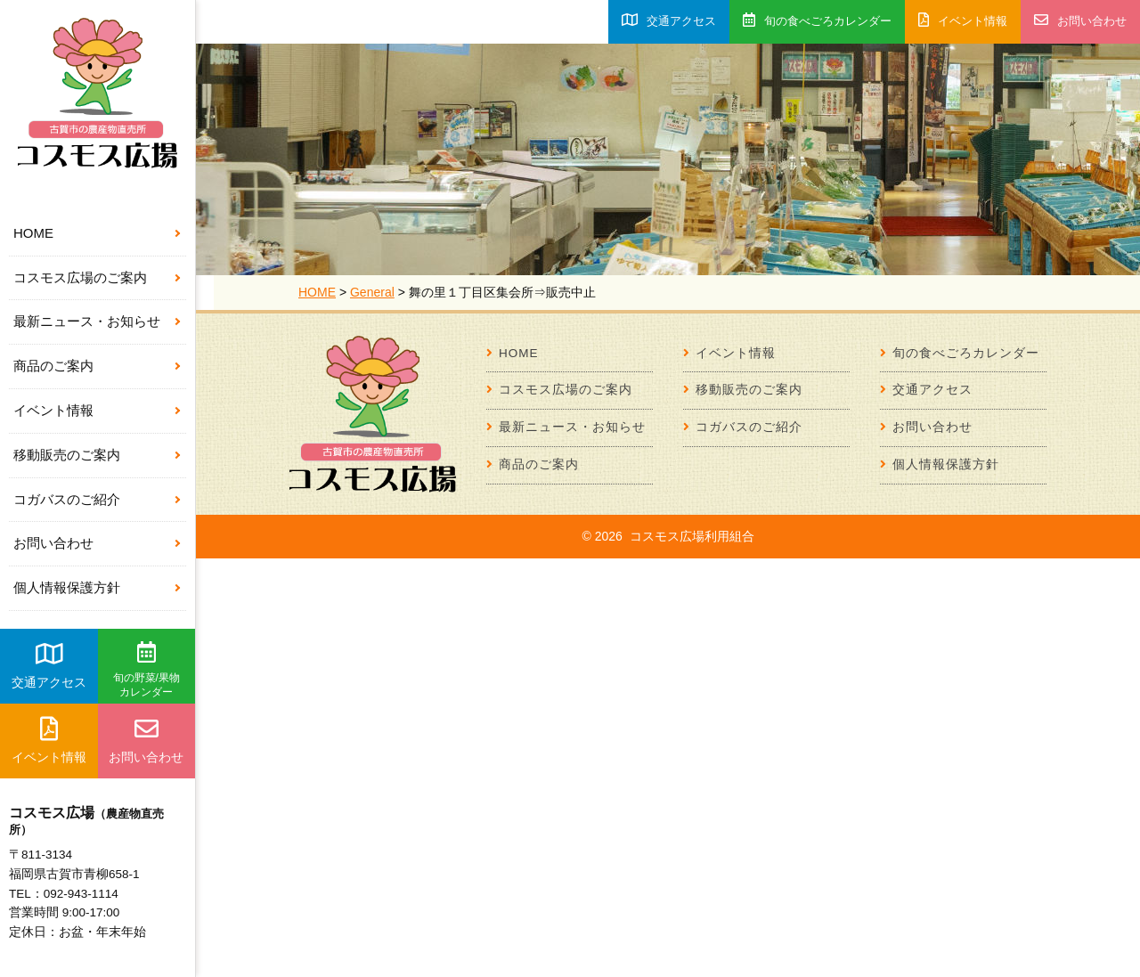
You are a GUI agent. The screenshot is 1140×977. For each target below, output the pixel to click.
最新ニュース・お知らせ (86, 321)
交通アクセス (49, 665)
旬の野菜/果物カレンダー (146, 669)
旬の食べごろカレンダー (817, 20)
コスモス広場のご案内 (80, 277)
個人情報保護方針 (66, 587)
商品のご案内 (53, 365)
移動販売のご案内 (66, 454)
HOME (33, 232)
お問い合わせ (53, 542)
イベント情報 (53, 410)
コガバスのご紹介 (66, 499)
